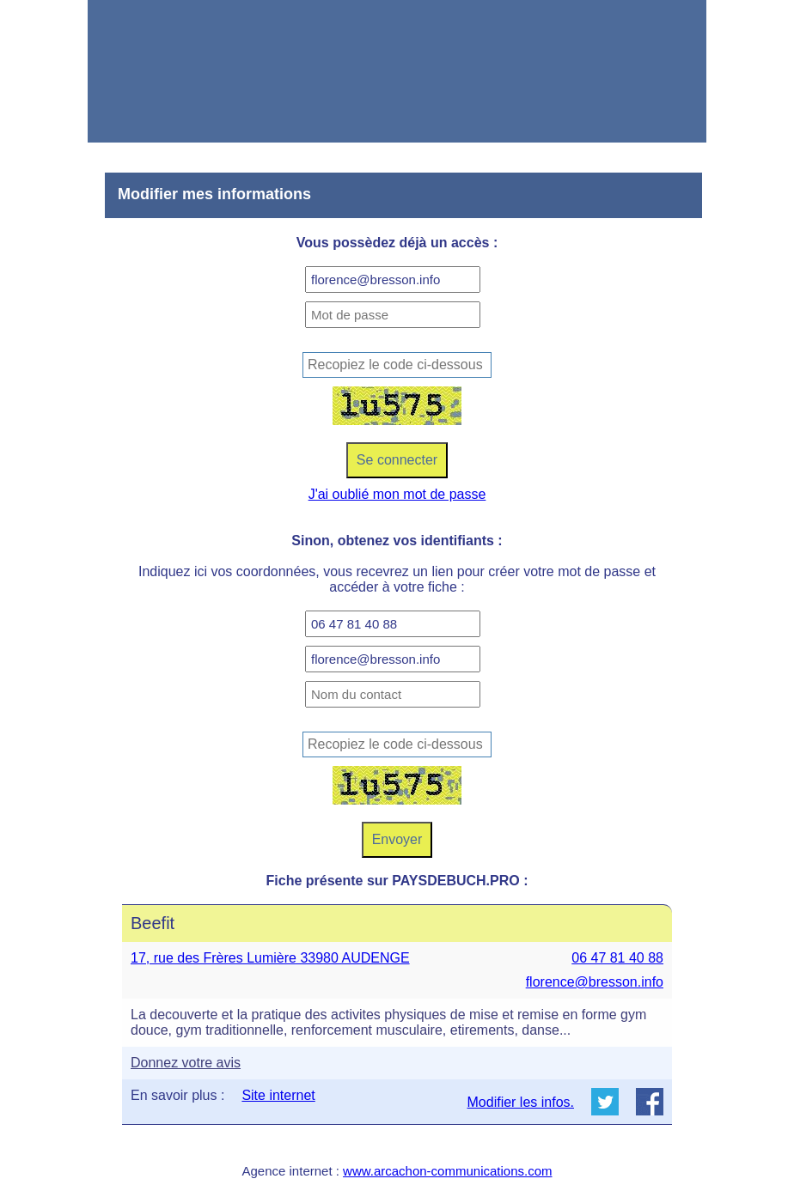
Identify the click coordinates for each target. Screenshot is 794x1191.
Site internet (278, 1095)
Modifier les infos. (521, 1102)
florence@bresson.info (594, 982)
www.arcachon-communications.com (447, 1171)
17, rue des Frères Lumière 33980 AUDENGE (270, 958)
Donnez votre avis (186, 1062)
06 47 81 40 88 (617, 958)
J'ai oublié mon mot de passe (397, 494)
